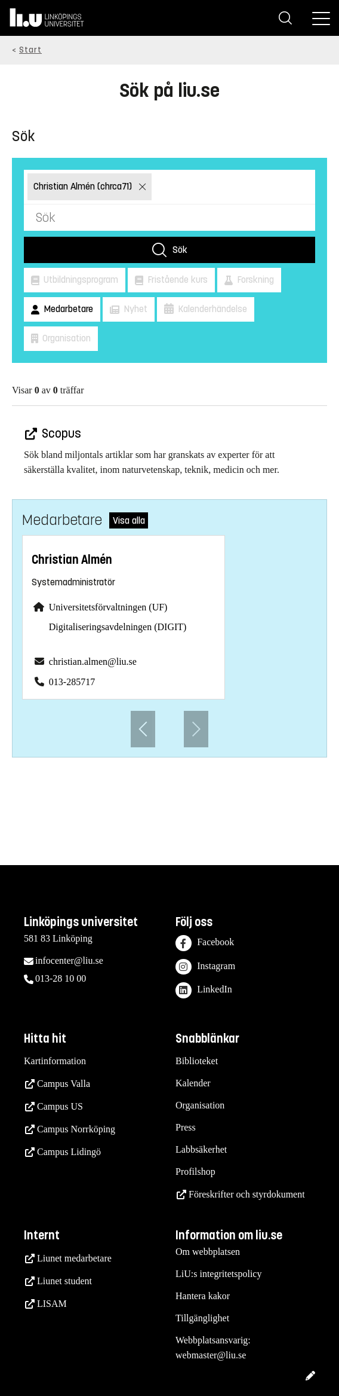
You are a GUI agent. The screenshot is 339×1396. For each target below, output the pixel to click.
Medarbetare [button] (67, 308)
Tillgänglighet (202, 1318)
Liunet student (64, 1281)
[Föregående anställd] (143, 729)
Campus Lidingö (69, 1152)
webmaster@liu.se (210, 1355)
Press (185, 1127)
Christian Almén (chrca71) (83, 186)
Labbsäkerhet (201, 1149)
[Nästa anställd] (196, 729)
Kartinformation (55, 1061)
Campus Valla (63, 1084)
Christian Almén (72, 559)
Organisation (199, 1105)
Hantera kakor (202, 1296)
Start (30, 50)
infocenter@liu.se (69, 960)
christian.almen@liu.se (93, 661)
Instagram (205, 967)
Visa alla (129, 520)
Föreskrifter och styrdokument (247, 1194)
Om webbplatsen (207, 1252)
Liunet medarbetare (74, 1258)
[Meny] (321, 18)
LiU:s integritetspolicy (218, 1274)
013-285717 (72, 682)
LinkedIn (203, 990)
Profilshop (195, 1171)
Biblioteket (196, 1061)
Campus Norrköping (76, 1129)
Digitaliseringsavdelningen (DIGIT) (118, 627)
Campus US (60, 1106)
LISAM (52, 1304)
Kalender (193, 1083)
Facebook (204, 943)
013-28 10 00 (60, 978)
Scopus (60, 433)
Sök (179, 249)
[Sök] (285, 18)
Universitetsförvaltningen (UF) (108, 607)
